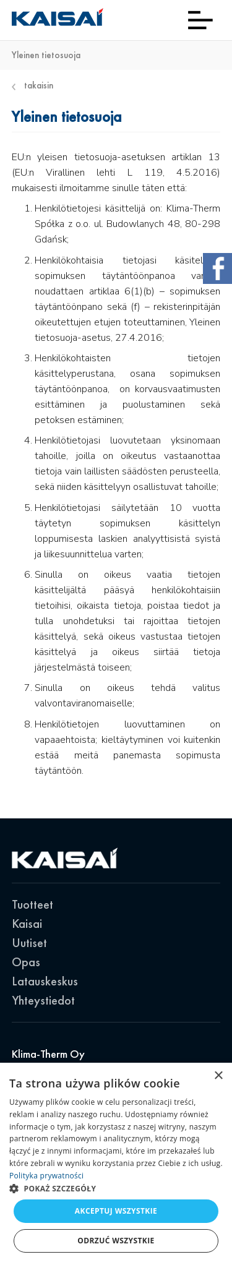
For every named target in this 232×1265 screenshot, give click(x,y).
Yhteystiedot (43, 1000)
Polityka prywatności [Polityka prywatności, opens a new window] (46, 1175)
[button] (116, 1188)
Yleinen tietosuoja (46, 55)
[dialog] (116, 1164)
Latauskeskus (45, 981)
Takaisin (33, 85)
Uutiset (29, 943)
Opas (26, 962)
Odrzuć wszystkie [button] (115, 1240)
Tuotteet (32, 904)
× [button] (218, 1076)
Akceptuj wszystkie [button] (116, 1211)
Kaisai (27, 924)
